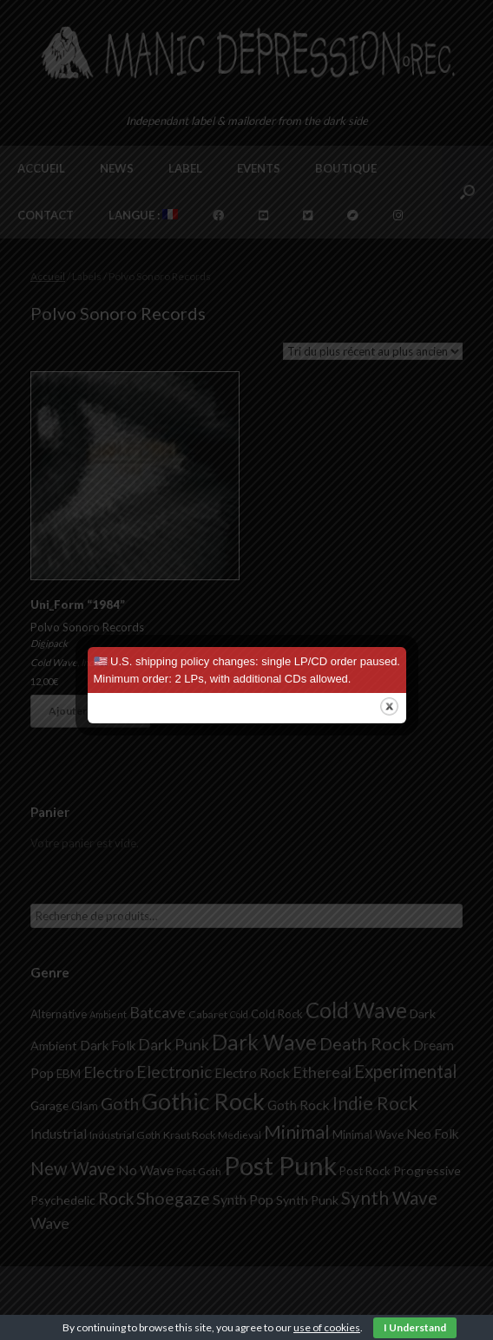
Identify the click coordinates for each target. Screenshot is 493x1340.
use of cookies (326, 1327)
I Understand (415, 1327)
